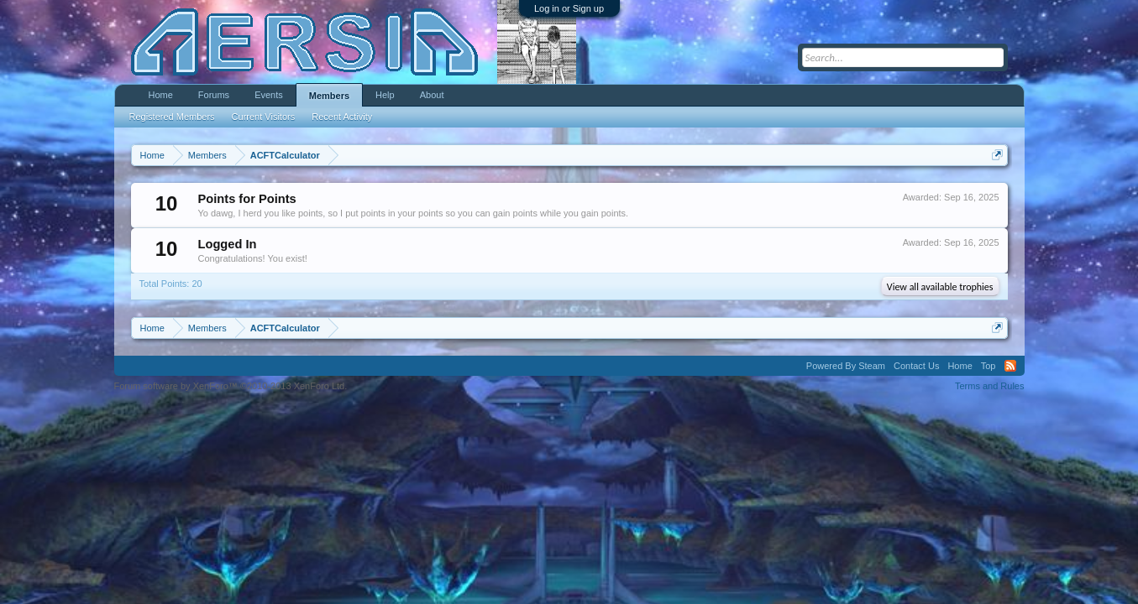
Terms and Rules (990, 386)
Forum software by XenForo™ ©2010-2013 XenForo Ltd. (231, 386)
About (432, 95)
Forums (213, 95)
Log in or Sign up (569, 8)
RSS (1010, 366)
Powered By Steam (845, 366)
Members (329, 96)
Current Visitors (264, 117)
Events (268, 95)
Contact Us (916, 366)
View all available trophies (940, 287)
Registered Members (172, 117)
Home (161, 95)
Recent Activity (342, 117)
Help (385, 95)
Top (988, 366)
